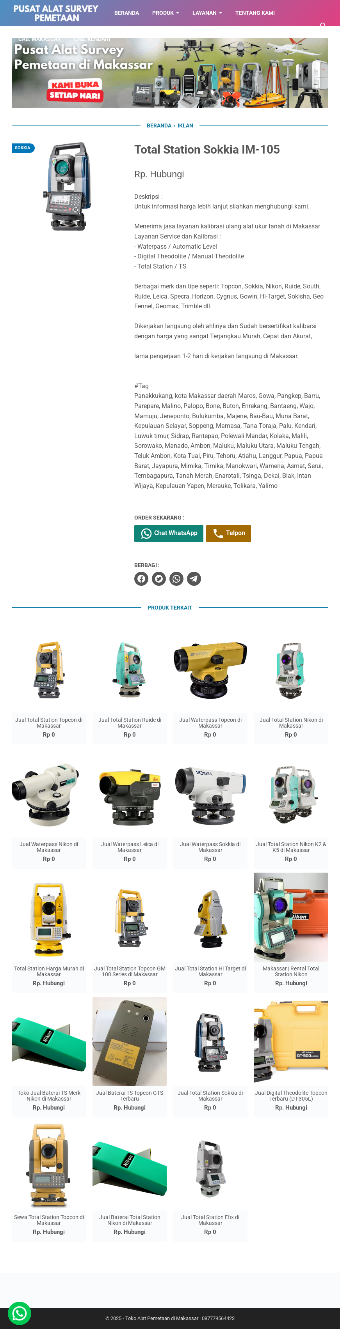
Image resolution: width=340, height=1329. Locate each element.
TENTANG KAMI (255, 13)
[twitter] (159, 579)
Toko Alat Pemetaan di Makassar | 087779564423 (180, 1318)
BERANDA (126, 13)
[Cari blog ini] (323, 26)
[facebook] (141, 579)
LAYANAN (204, 13)
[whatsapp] (176, 579)
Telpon (228, 533)
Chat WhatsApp (169, 533)
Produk (163, 13)
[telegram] (194, 579)
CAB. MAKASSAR (39, 39)
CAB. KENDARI (92, 39)
